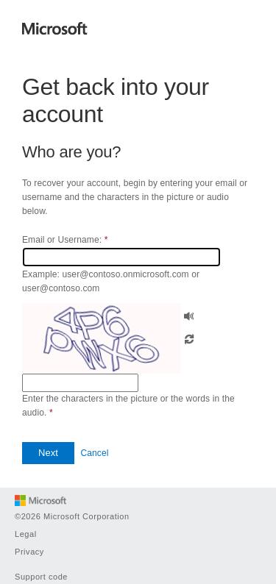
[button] (189, 314)
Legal (26, 534)
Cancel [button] (94, 453)
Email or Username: (64, 240)
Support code (41, 576)
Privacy (29, 551)
